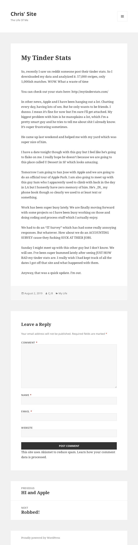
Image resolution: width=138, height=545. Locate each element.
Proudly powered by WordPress (40, 537)
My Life (63, 293)
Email (26, 411)
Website (27, 427)
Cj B (50, 293)
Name (26, 395)
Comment (29, 342)
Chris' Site (23, 13)
